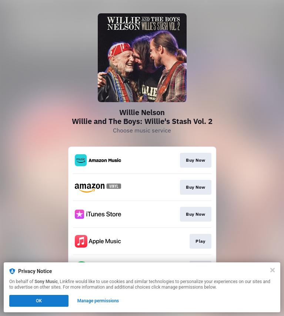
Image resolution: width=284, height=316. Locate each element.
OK (39, 300)
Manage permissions (98, 300)
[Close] (272, 270)
